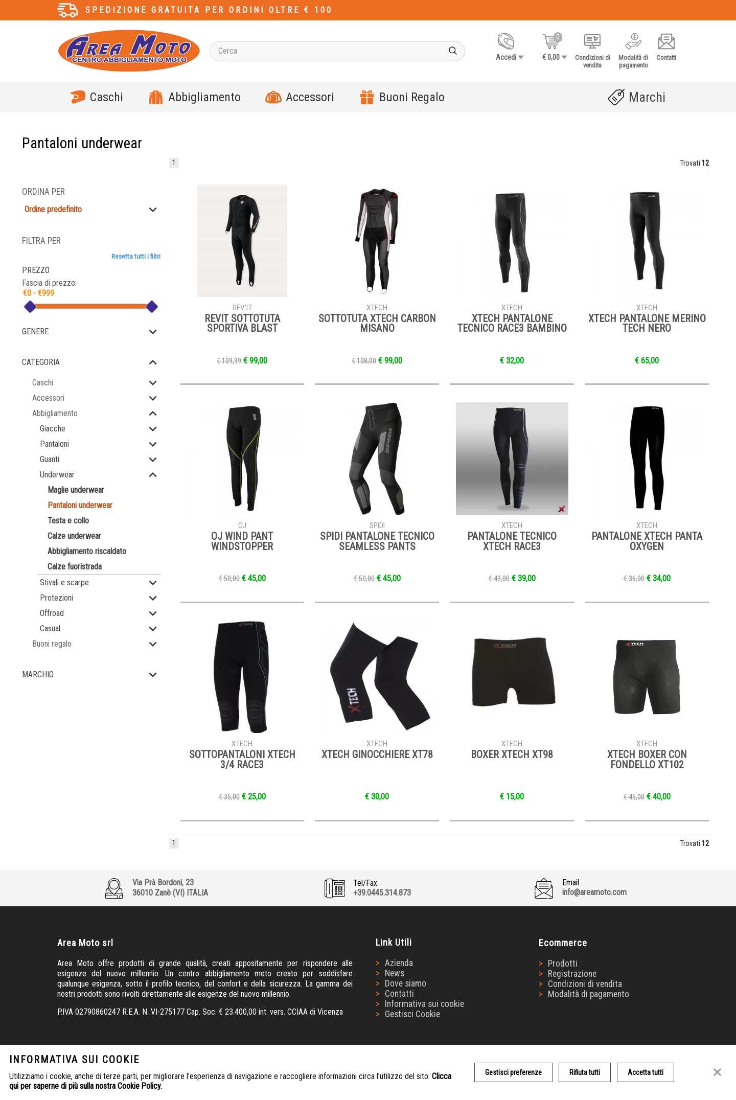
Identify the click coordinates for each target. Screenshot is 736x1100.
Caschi (96, 97)
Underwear (57, 474)
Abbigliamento (194, 97)
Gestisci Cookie (412, 1014)
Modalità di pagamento (588, 994)
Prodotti (563, 963)
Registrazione (572, 974)
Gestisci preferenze (513, 1072)
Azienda (399, 963)
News (394, 973)
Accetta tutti (645, 1072)
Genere (35, 331)
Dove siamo (405, 983)
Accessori (299, 97)
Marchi (636, 97)
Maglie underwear (76, 490)
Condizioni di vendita (585, 984)
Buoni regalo (52, 644)
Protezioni (56, 598)
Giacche (52, 428)
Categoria (41, 362)
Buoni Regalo (402, 97)
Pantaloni (54, 444)
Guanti (49, 459)
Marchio (38, 674)
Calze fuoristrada (75, 566)
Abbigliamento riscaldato (87, 551)
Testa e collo (68, 520)
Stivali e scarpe (64, 582)
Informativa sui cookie (424, 1004)
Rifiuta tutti (584, 1072)
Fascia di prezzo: (49, 283)
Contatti (399, 994)
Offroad (52, 613)
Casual (50, 628)
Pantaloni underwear (80, 505)
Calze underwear (74, 536)
